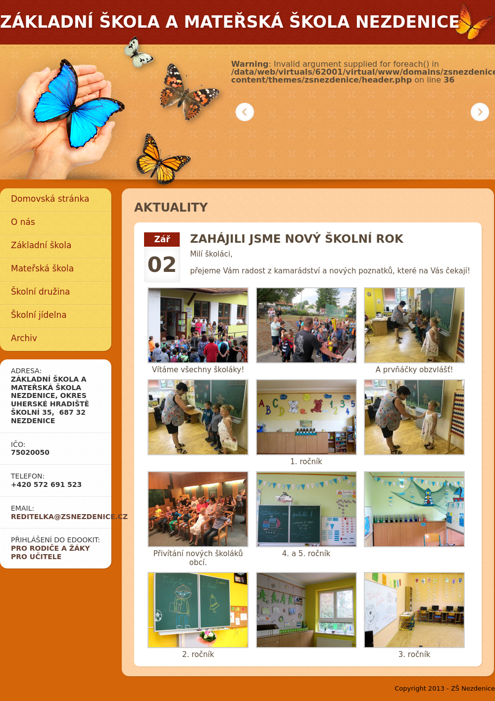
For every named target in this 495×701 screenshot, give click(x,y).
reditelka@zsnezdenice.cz (69, 517)
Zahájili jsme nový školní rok (296, 238)
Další (480, 112)
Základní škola (41, 245)
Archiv (24, 338)
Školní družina (40, 292)
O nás (23, 222)
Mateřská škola (42, 268)
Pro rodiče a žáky (50, 548)
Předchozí (245, 112)
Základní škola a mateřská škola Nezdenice (230, 22)
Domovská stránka (50, 199)
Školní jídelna (39, 315)
